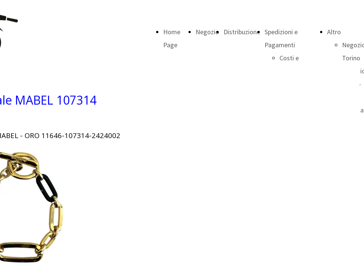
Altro (334, 32)
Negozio (207, 32)
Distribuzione (242, 32)
